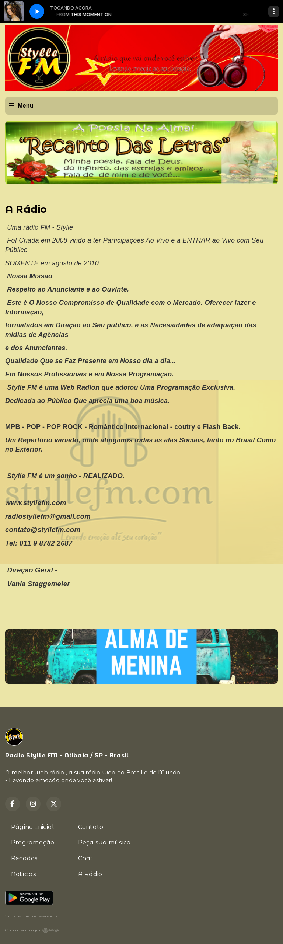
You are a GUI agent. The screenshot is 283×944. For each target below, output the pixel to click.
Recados (24, 858)
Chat (85, 858)
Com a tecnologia (32, 930)
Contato (91, 826)
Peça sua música (104, 842)
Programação (33, 842)
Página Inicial (32, 826)
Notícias (23, 874)
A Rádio (90, 874)
